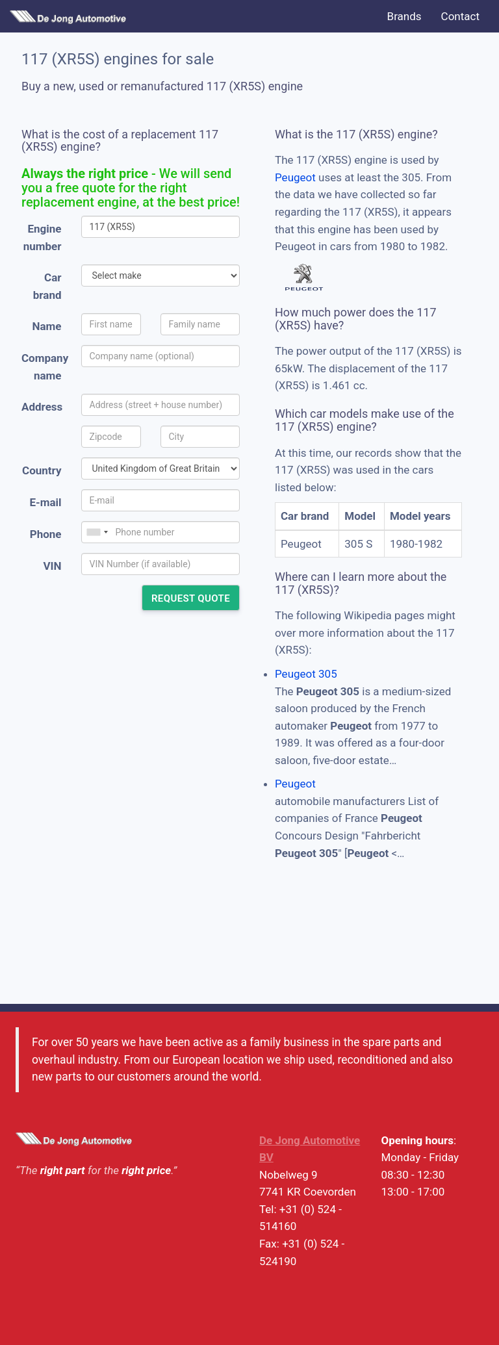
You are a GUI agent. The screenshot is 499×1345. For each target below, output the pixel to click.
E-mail (45, 502)
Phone (46, 534)
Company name (44, 367)
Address (41, 406)
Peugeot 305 (306, 673)
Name (47, 326)
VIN (52, 565)
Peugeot (295, 177)
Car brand (47, 286)
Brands (404, 16)
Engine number (42, 237)
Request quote (190, 598)
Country (41, 470)
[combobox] (97, 532)
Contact (460, 16)
